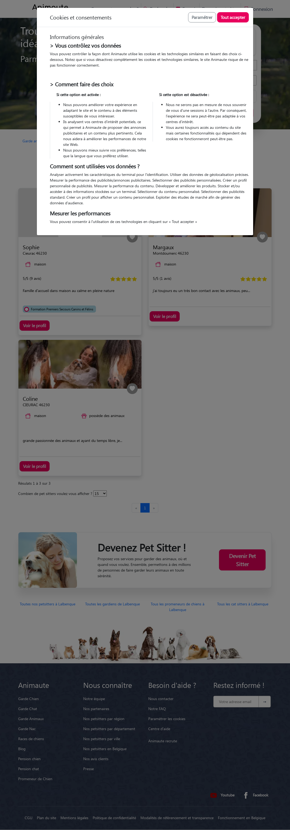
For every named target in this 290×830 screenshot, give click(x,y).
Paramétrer (202, 17)
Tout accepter (233, 17)
